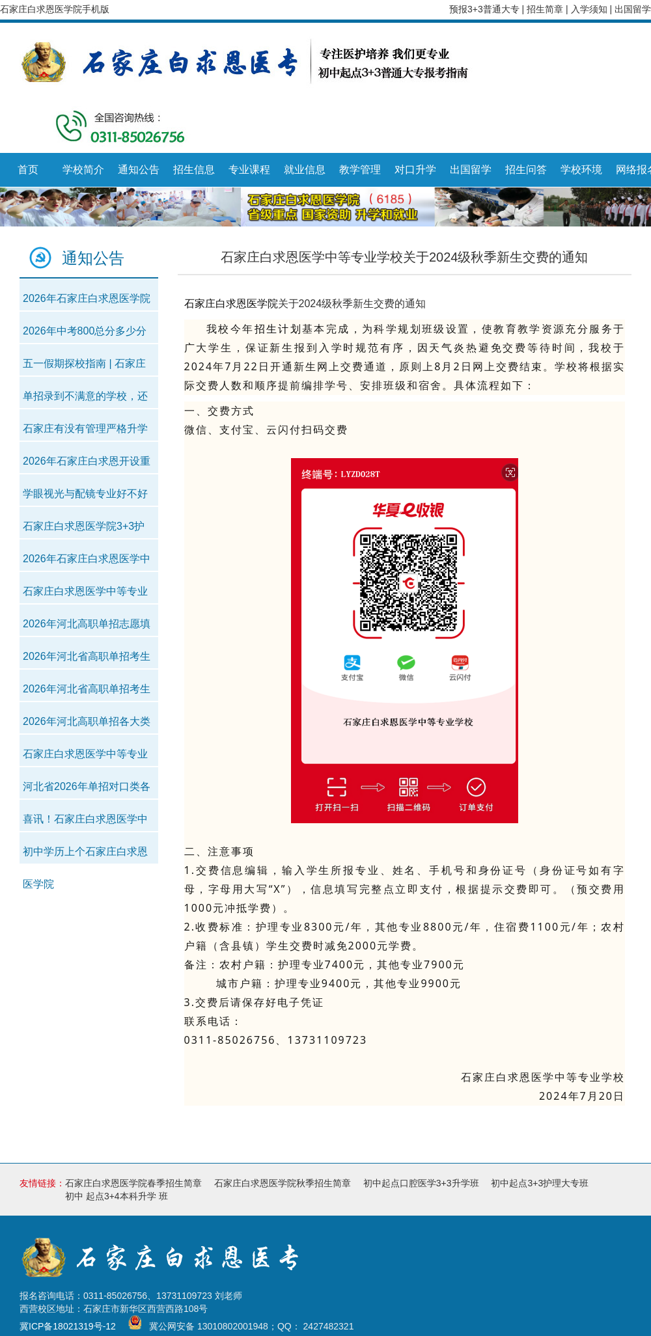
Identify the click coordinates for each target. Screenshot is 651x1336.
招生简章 (546, 9)
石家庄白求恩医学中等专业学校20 (85, 595)
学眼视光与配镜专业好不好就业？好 (85, 497)
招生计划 (279, 328)
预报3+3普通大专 (484, 9)
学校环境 (581, 169)
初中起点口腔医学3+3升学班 (421, 1183)
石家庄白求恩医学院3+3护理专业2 (84, 530)
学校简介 (83, 169)
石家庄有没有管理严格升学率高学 (85, 432)
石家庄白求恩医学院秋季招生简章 (282, 1183)
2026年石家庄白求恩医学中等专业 (86, 562)
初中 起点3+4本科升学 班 (116, 1196)
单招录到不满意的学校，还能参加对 (85, 399)
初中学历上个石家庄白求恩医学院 (85, 855)
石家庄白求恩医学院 (231, 303)
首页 (28, 169)
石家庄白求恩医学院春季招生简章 (133, 1183)
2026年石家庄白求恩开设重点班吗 (86, 465)
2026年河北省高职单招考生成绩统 (86, 660)
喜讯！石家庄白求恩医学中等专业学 (85, 822)
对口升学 (415, 169)
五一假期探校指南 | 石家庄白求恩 (84, 367)
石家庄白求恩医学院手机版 (54, 9)
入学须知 (590, 9)
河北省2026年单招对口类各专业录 (86, 790)
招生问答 (526, 169)
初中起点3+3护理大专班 (540, 1183)
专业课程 (249, 169)
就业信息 (305, 169)
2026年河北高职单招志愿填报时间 (86, 627)
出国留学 (633, 9)
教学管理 (360, 169)
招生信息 (194, 169)
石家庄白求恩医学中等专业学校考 (85, 757)
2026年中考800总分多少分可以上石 (84, 334)
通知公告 (138, 169)
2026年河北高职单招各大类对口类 (86, 725)
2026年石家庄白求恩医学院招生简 (86, 302)
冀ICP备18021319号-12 (68, 1327)
